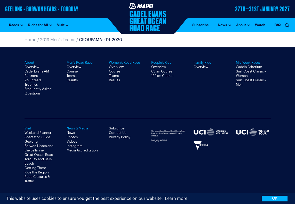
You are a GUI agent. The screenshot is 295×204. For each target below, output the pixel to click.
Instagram (75, 146)
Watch (260, 25)
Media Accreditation (82, 150)
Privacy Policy (119, 137)
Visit (61, 25)
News (222, 25)
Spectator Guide (37, 137)
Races (14, 25)
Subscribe (200, 25)
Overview (32, 67)
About (241, 25)
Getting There (35, 168)
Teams (71, 75)
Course (72, 71)
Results (72, 80)
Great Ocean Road (39, 154)
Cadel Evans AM (37, 71)
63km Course (161, 71)
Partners (31, 75)
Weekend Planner (38, 132)
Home (30, 40)
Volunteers (33, 80)
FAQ (277, 25)
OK (274, 198)
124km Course (162, 75)
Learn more (176, 198)
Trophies (31, 84)
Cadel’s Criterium (249, 67)
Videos (72, 141)
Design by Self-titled (159, 140)
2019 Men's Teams (57, 40)
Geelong (31, 141)
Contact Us (117, 132)
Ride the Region (37, 172)
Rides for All (38, 25)
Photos (72, 137)
